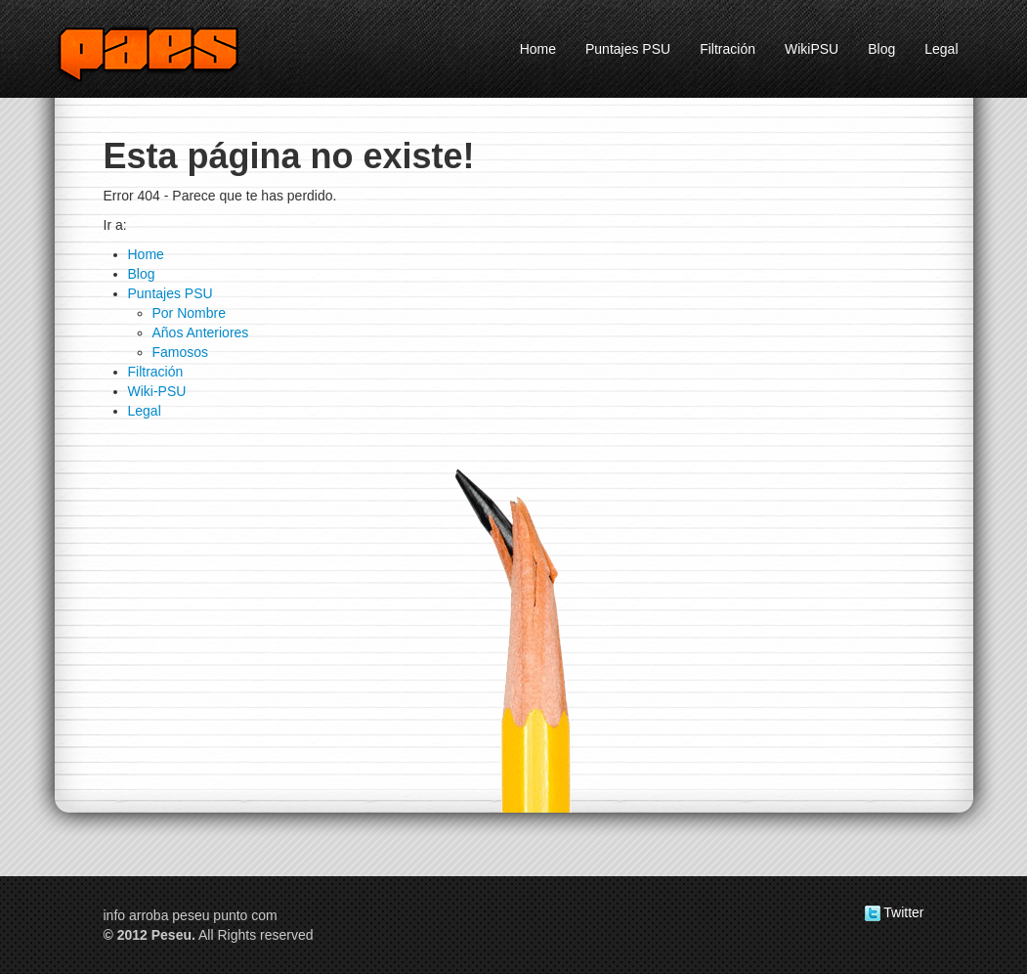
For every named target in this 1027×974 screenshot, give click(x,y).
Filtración (727, 49)
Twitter (894, 912)
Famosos (180, 352)
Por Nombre (189, 313)
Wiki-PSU (157, 391)
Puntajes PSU (627, 49)
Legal (941, 49)
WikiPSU (811, 49)
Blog (881, 49)
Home (538, 49)
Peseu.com (172, 53)
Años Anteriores (200, 332)
